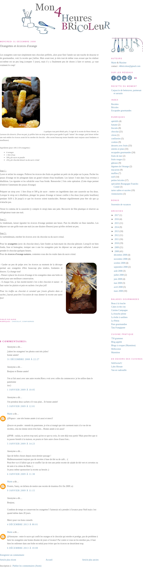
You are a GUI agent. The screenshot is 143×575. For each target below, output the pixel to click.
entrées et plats (117, 149)
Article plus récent (8, 560)
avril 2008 (118, 287)
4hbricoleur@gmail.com (129, 66)
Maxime (122, 62)
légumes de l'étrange (120, 166)
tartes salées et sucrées (121, 190)
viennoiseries (117, 194)
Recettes (115, 104)
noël (113, 177)
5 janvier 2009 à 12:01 (21, 406)
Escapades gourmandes (121, 110)
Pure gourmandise (119, 324)
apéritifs (114, 121)
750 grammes (117, 338)
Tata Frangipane (118, 327)
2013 (117, 231)
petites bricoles (117, 180)
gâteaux (114, 163)
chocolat (16, 321)
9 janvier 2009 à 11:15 (21, 490)
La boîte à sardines (119, 317)
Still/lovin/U (116, 363)
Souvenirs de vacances (121, 204)
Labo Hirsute (117, 366)
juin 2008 (118, 279)
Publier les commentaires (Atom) (27, 566)
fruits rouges (116, 159)
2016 (117, 219)
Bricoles (114, 107)
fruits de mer (116, 156)
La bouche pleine (118, 314)
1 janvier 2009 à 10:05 (21, 390)
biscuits (114, 128)
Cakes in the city (118, 307)
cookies (114, 142)
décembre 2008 (121, 255)
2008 (117, 251)
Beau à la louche (118, 303)
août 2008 (118, 271)
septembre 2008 (121, 267)
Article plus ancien (90, 560)
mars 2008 (118, 291)
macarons (115, 170)
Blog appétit (116, 342)
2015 (117, 223)
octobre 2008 (120, 263)
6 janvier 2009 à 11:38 (21, 474)
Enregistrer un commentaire (12, 555)
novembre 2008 (121, 259)
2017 (117, 215)
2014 (117, 227)
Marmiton (115, 352)
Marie (9, 414)
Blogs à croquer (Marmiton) (123, 345)
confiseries (28, 321)
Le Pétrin (115, 321)
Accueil (49, 560)
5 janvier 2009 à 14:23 (21, 444)
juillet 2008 (119, 275)
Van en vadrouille (118, 370)
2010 (117, 243)
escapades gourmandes (121, 152)
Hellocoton (116, 349)
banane (114, 125)
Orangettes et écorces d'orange (18, 46)
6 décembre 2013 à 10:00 (22, 548)
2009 (117, 247)
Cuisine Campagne (119, 310)
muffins (114, 173)
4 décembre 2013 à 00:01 (22, 524)
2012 (117, 235)
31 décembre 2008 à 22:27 (23, 359)
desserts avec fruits (119, 145)
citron (113, 135)
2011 (117, 239)
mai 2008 (118, 283)
